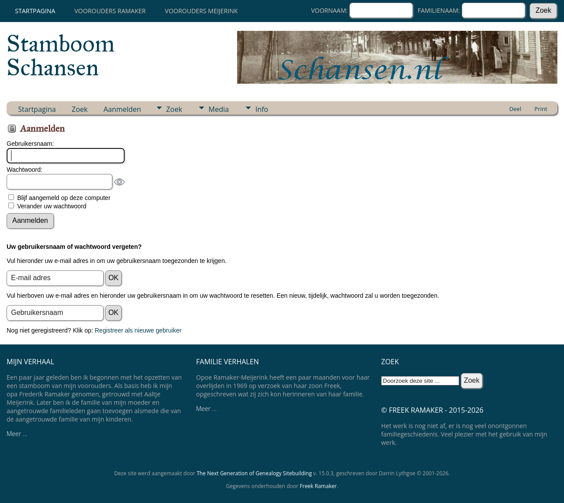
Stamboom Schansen (61, 55)
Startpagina (35, 11)
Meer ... (17, 433)
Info (261, 109)
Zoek (80, 109)
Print (540, 109)
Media (218, 109)
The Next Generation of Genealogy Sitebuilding (254, 473)
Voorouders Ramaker (110, 11)
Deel (515, 109)
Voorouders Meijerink (201, 11)
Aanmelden (122, 109)
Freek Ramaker (318, 486)
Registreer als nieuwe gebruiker (138, 330)
